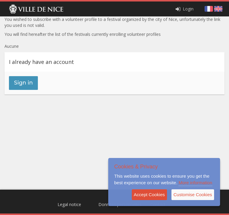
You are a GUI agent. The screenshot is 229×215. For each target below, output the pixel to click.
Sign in (23, 82)
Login (184, 9)
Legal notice (69, 204)
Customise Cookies (193, 194)
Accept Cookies (149, 194)
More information (195, 182)
